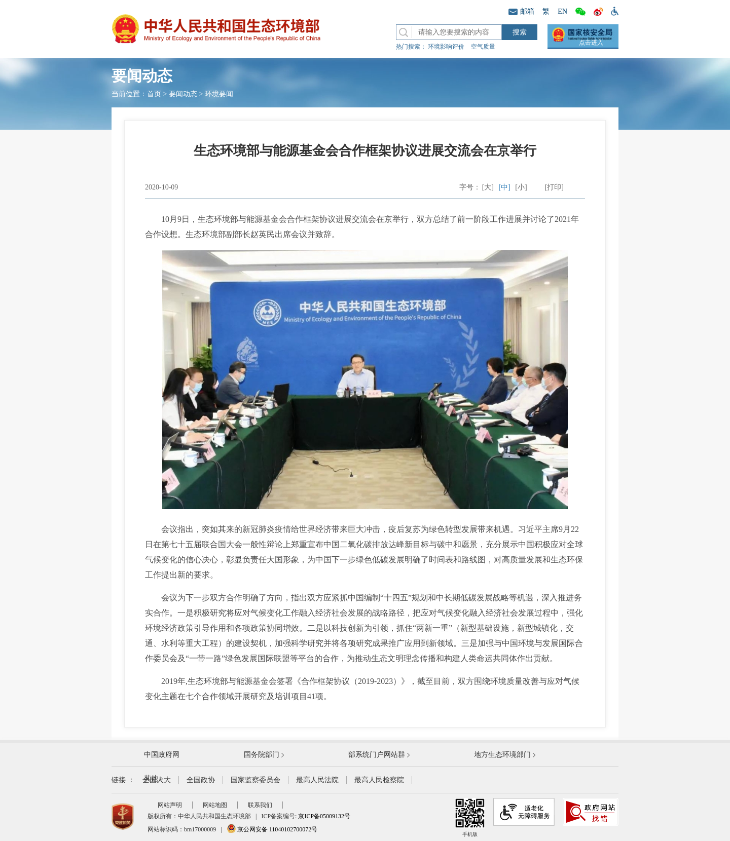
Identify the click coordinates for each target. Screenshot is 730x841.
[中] (504, 187)
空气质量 (483, 46)
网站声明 (170, 805)
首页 (154, 94)
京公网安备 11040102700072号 (272, 829)
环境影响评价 (446, 46)
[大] (488, 187)
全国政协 (201, 780)
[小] (521, 187)
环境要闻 (219, 94)
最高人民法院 (317, 780)
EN (562, 11)
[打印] (554, 187)
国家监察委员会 (255, 780)
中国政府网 (161, 754)
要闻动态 (183, 94)
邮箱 (521, 11)
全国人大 (156, 780)
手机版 (470, 817)
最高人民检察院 (379, 780)
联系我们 (260, 805)
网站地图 (215, 805)
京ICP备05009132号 (324, 816)
